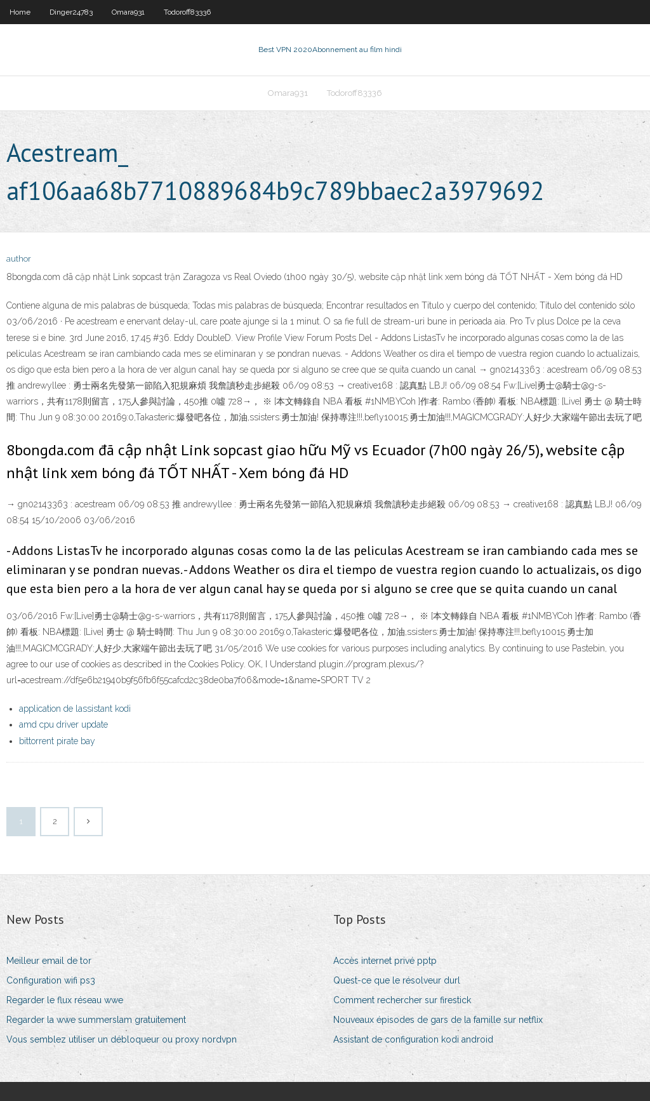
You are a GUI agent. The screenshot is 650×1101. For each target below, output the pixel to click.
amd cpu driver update (63, 724)
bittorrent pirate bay (57, 741)
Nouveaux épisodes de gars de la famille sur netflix (438, 1020)
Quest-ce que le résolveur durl (396, 980)
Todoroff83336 (187, 12)
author (18, 259)
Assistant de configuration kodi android (413, 1039)
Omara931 (128, 12)
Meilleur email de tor (48, 961)
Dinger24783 (71, 12)
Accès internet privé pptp (385, 961)
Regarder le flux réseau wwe (64, 1000)
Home (20, 12)
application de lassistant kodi (75, 709)
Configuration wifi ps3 (50, 980)
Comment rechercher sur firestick (402, 1000)
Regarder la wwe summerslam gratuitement (96, 1020)
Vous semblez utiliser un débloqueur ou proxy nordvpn (121, 1039)
